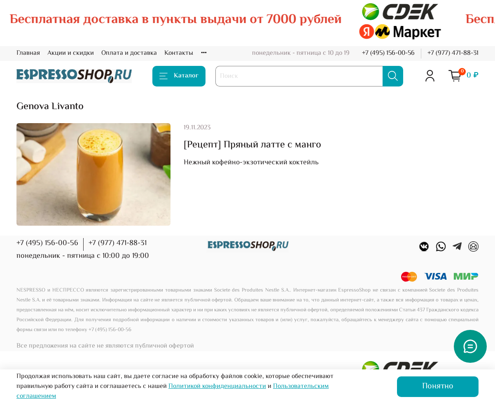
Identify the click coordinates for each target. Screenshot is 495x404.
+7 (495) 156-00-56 (388, 53)
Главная (28, 53)
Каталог (178, 76)
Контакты (178, 53)
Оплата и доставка (129, 53)
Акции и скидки (70, 53)
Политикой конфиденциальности (217, 386)
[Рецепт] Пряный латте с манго (252, 145)
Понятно (437, 386)
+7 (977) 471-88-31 (453, 53)
